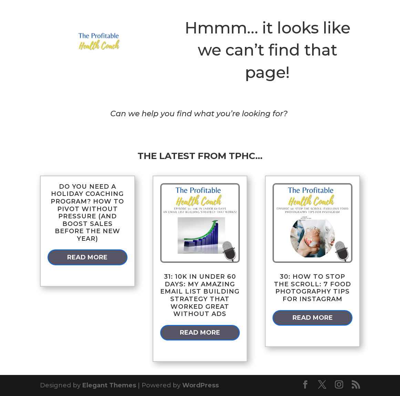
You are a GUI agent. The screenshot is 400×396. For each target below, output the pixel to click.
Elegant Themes (109, 385)
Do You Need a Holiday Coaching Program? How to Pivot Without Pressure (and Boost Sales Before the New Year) (87, 212)
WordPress (200, 385)
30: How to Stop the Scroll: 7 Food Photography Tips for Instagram (312, 288)
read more (87, 257)
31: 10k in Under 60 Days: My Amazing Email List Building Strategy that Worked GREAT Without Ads (199, 295)
